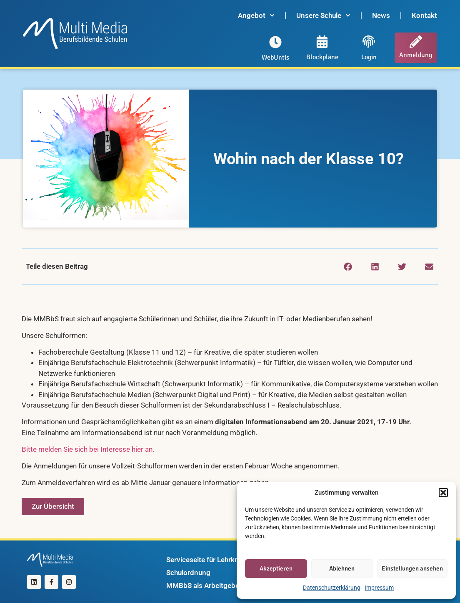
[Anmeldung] (416, 41)
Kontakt (424, 15)
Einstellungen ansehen (412, 568)
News (381, 15)
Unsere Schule (323, 15)
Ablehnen (342, 568)
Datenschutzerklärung (331, 587)
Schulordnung (188, 572)
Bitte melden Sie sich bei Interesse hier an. (89, 449)
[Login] (368, 41)
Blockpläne (322, 57)
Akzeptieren (276, 568)
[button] (443, 492)
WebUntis (275, 57)
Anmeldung (415, 55)
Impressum (379, 587)
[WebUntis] (275, 42)
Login (369, 57)
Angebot (256, 15)
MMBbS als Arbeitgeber (204, 585)
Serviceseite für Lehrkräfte (208, 559)
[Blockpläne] (322, 41)
